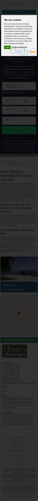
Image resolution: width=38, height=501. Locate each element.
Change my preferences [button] (19, 47)
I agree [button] (7, 47)
